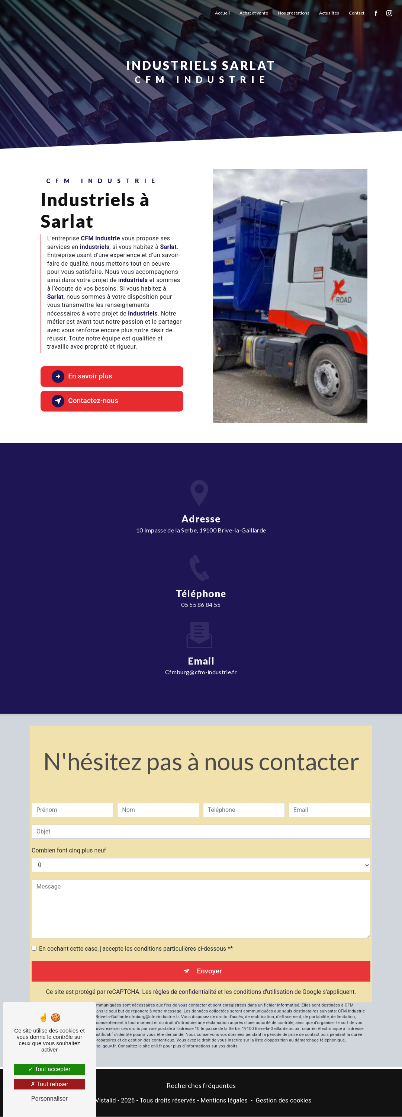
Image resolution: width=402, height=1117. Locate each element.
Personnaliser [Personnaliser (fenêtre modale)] (49, 1098)
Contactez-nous (85, 401)
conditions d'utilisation (263, 981)
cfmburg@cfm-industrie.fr (201, 661)
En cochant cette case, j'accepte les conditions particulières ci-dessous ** (136, 937)
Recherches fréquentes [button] (201, 1085)
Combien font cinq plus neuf (69, 839)
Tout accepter (49, 1069)
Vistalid (105, 1100)
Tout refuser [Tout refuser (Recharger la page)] (49, 1084)
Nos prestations (293, 13)
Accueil (222, 13)
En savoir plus (82, 376)
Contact (356, 13)
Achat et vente (253, 13)
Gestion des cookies (284, 1100)
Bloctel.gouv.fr (102, 1035)
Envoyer (209, 960)
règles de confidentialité (184, 981)
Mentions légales (223, 1100)
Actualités (329, 13)
